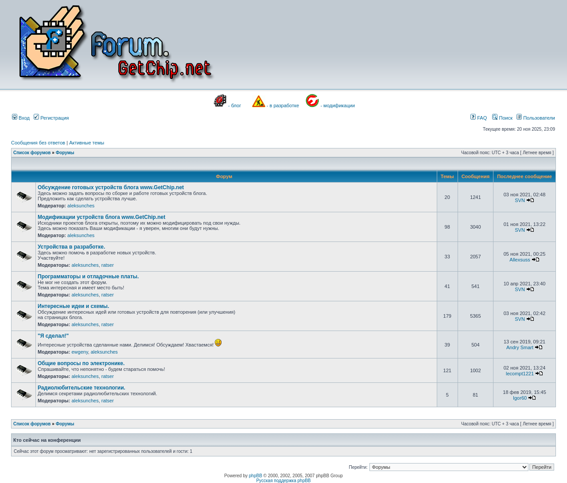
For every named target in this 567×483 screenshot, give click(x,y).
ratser (107, 265)
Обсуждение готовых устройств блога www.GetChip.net (111, 187)
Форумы (65, 152)
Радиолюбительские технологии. (81, 388)
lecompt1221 (520, 373)
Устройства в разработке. (71, 247)
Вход (21, 118)
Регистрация (51, 118)
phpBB (255, 475)
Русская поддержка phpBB (283, 480)
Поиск (502, 118)
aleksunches (80, 205)
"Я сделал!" (53, 336)
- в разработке (283, 105)
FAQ (478, 118)
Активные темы (86, 142)
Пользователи (536, 118)
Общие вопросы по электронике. (81, 363)
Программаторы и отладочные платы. (88, 276)
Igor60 (520, 398)
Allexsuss (519, 259)
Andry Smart (519, 347)
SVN (520, 200)
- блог (234, 105)
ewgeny (79, 351)
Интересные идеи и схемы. (73, 306)
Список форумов (32, 152)
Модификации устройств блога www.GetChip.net (101, 217)
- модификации (337, 105)
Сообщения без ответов (38, 142)
